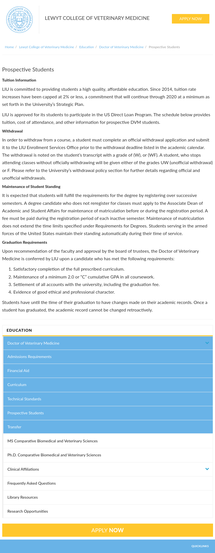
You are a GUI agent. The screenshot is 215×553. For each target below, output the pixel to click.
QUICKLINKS (200, 546)
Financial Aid (18, 370)
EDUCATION (19, 330)
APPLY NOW (190, 18)
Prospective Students (26, 412)
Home (9, 47)
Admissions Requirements (30, 356)
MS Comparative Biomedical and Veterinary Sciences (53, 440)
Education (86, 47)
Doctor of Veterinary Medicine (121, 47)
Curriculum (17, 384)
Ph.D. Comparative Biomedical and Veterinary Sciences (54, 454)
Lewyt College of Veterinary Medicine (46, 47)
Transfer (15, 426)
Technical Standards (24, 398)
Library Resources (23, 497)
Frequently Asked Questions (32, 483)
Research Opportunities (28, 511)
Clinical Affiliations (23, 469)
